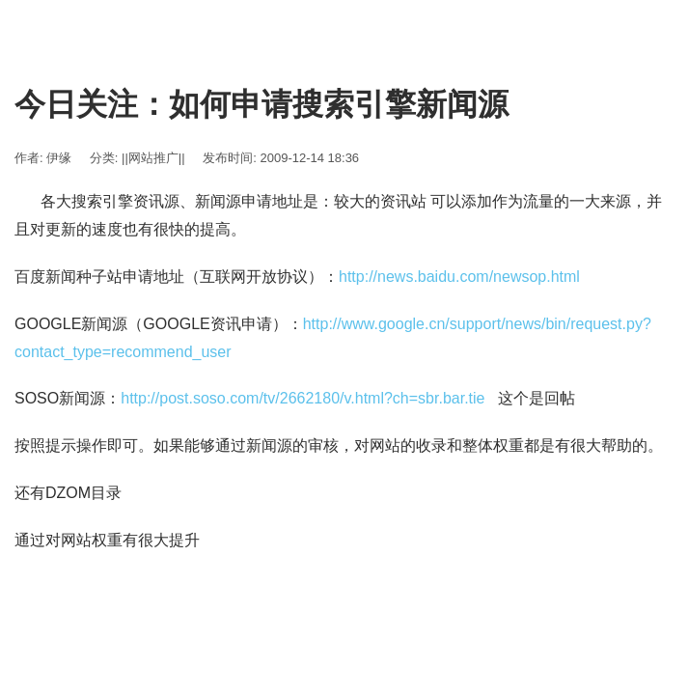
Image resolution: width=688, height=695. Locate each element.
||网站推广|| (153, 158)
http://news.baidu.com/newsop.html (459, 276)
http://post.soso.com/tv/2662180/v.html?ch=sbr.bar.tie (302, 398)
